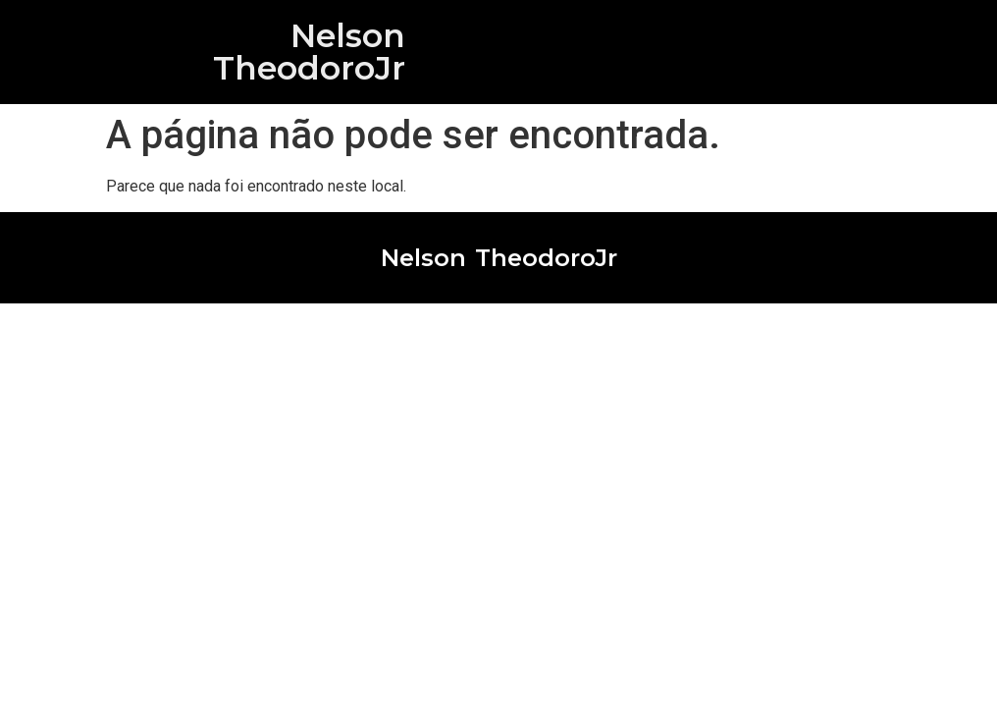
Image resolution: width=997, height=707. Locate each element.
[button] (925, 52)
